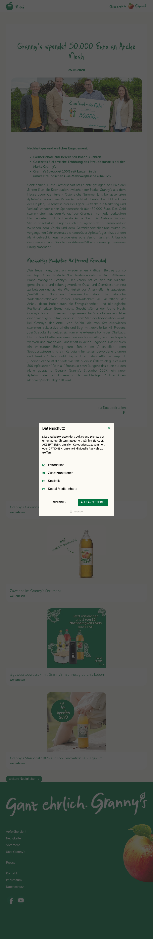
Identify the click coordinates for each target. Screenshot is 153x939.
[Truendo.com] (76, 511)
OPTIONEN (60, 502)
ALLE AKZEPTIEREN (93, 502)
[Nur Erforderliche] (109, 428)
